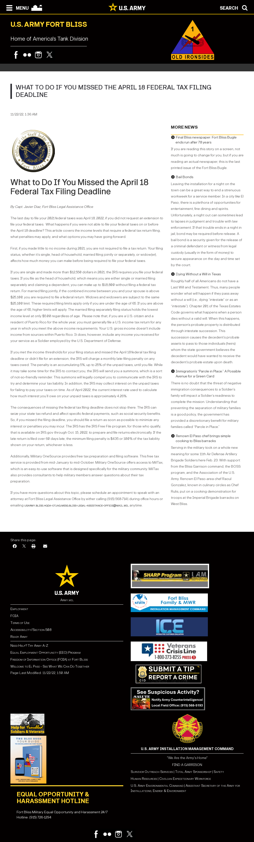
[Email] (45, 546)
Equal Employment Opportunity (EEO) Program (45, 652)
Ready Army (19, 637)
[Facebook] (14, 546)
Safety (219, 772)
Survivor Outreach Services (152, 772)
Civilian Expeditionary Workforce (185, 779)
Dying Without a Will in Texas (198, 274)
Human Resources (144, 779)
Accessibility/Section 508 (30, 630)
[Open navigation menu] (16, 7)
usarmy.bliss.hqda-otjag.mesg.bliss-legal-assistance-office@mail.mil (76, 505)
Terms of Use (20, 623)
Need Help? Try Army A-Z (29, 646)
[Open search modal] (235, 7)
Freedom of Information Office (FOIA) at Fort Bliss (49, 659)
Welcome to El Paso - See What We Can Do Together (49, 666)
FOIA (14, 616)
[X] (24, 546)
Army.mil (67, 600)
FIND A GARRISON (187, 765)
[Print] (33, 546)
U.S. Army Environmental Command (157, 786)
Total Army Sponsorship (193, 772)
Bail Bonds (184, 177)
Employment (19, 609)
